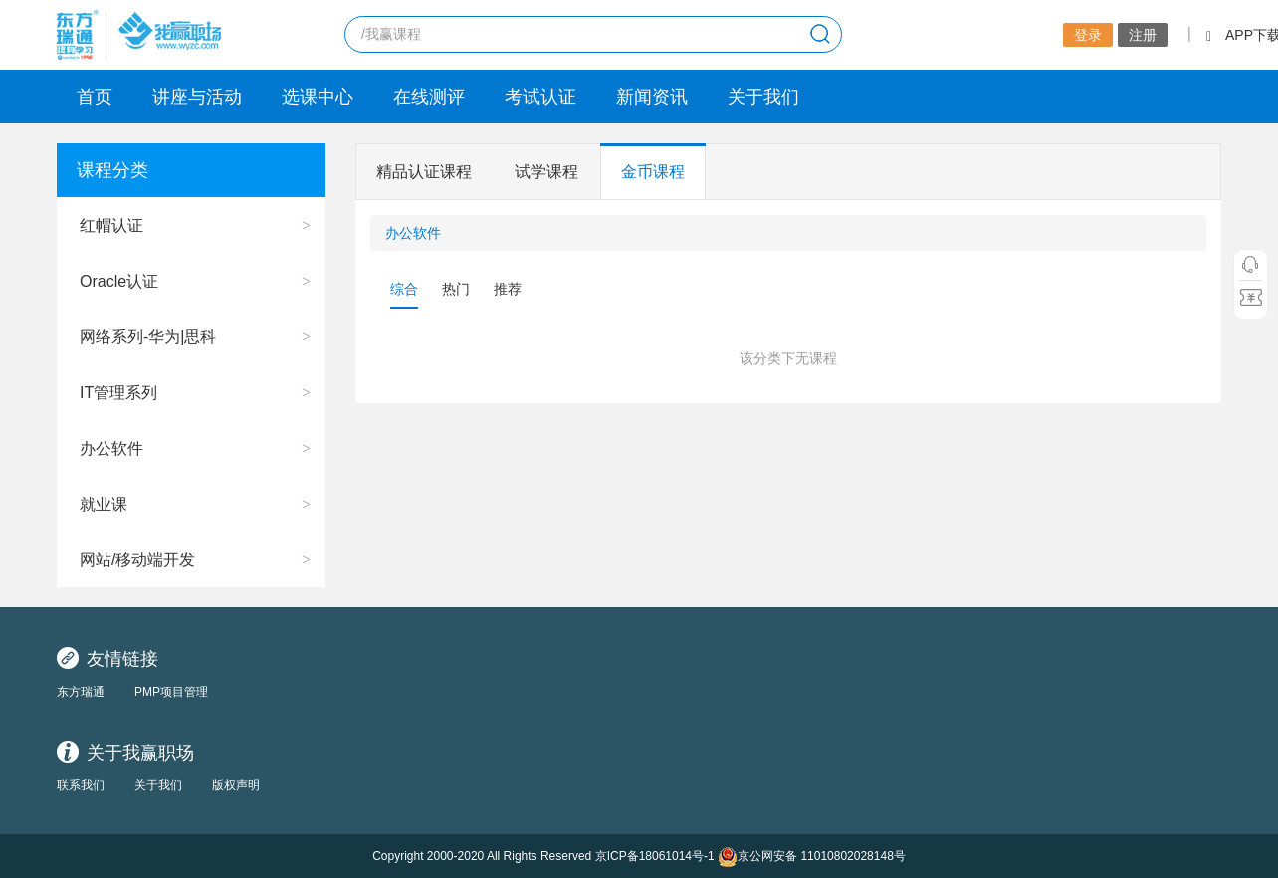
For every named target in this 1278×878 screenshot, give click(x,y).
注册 (1143, 35)
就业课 (103, 504)
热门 (456, 289)
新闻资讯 (652, 97)
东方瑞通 (81, 692)
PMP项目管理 (171, 692)
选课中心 (317, 97)
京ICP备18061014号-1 (655, 856)
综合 (404, 289)
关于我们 (763, 97)
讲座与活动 (197, 97)
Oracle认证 (119, 281)
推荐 (508, 289)
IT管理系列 (118, 392)
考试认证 (540, 97)
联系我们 (81, 785)
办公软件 (111, 448)
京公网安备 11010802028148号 (812, 856)
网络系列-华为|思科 (148, 337)
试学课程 (546, 171)
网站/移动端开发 (137, 559)
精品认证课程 (424, 171)
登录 (1088, 35)
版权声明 (236, 785)
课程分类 (112, 170)
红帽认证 (111, 225)
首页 (94, 97)
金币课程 (653, 171)
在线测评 (429, 97)
